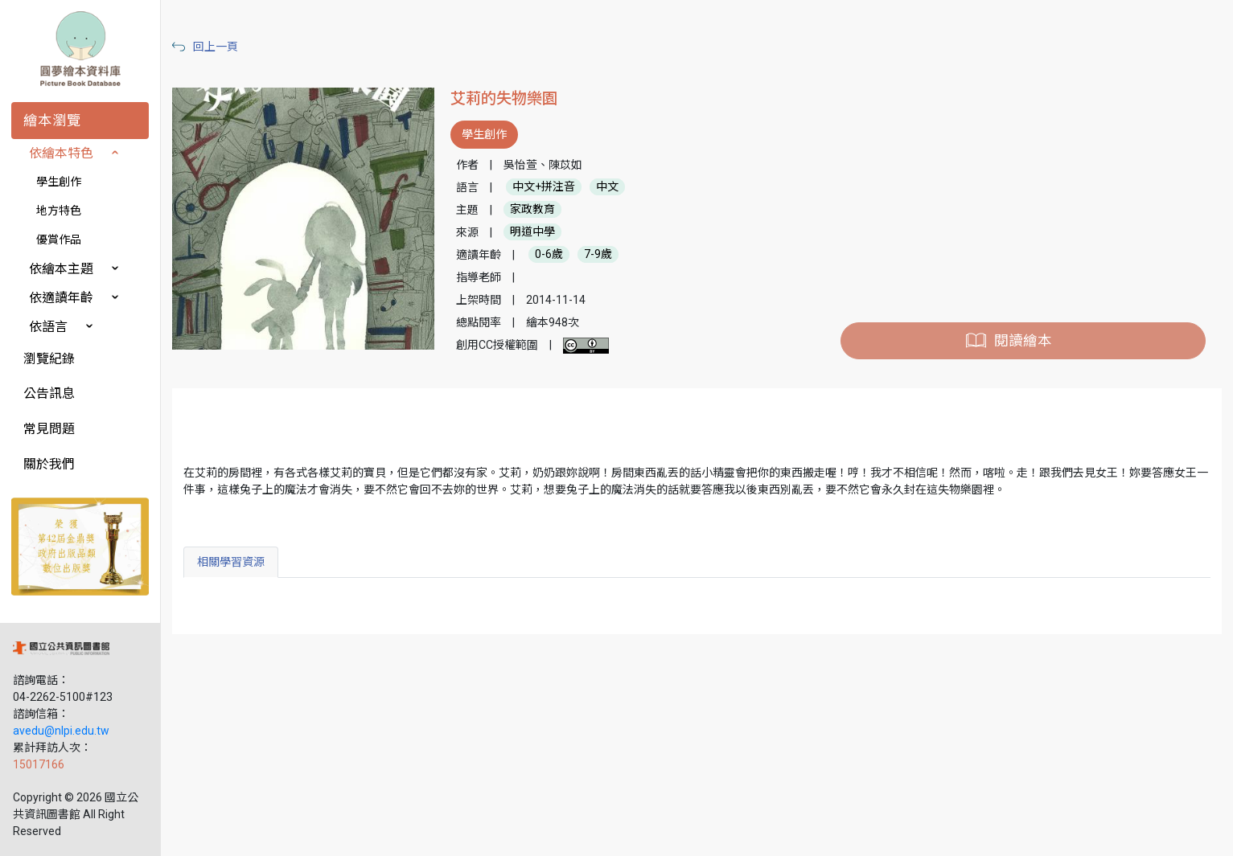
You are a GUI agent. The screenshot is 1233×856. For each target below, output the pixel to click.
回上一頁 (215, 46)
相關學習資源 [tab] (231, 561)
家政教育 (532, 209)
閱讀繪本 (1023, 341)
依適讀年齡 (61, 297)
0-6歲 (549, 254)
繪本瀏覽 (52, 121)
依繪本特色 (61, 153)
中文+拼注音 (543, 187)
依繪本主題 (61, 268)
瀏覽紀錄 (49, 359)
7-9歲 (598, 254)
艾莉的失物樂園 (503, 98)
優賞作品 (58, 239)
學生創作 (58, 181)
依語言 (48, 326)
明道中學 (532, 232)
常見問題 (49, 428)
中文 (607, 187)
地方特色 (58, 210)
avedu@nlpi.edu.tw (61, 730)
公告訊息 (49, 393)
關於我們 (49, 464)
